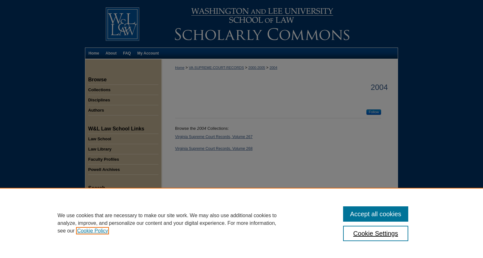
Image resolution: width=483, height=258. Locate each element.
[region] (241, 223)
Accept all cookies (375, 213)
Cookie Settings (375, 233)
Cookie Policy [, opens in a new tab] (92, 230)
